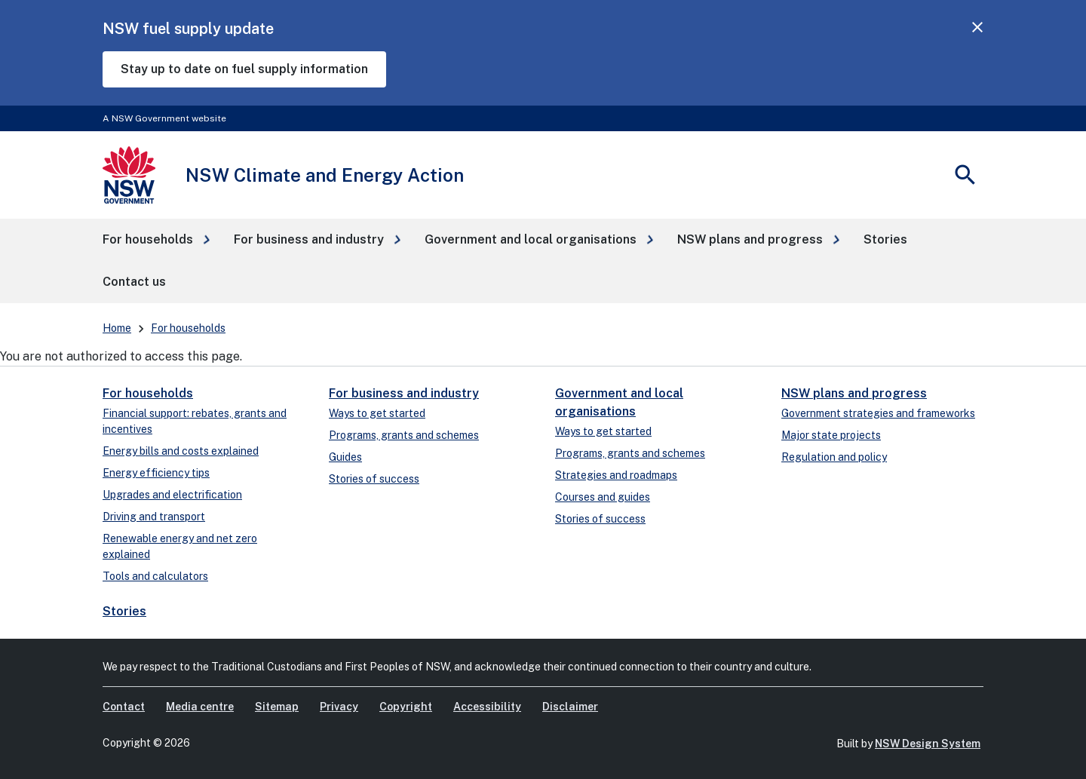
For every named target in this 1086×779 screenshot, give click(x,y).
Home (117, 328)
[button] (156, 240)
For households (188, 328)
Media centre (200, 707)
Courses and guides (602, 497)
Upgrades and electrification (172, 495)
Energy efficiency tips (156, 473)
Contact (124, 707)
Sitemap (277, 707)
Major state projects (831, 435)
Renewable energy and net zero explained (180, 546)
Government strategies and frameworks (878, 413)
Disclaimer (570, 707)
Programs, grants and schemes (404, 435)
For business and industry (404, 393)
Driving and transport (154, 517)
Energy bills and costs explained (181, 451)
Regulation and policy (834, 457)
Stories (124, 611)
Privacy (339, 707)
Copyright (405, 707)
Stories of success (374, 479)
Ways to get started (377, 413)
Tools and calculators (155, 576)
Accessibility (487, 707)
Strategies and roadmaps (616, 475)
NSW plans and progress (854, 393)
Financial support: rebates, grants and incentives (195, 421)
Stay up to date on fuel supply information (244, 69)
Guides (345, 457)
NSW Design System (927, 744)
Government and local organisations (619, 402)
